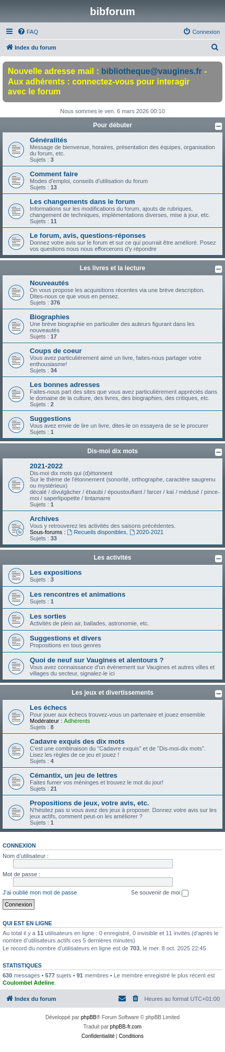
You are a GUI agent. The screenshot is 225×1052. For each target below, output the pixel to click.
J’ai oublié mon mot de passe (40, 892)
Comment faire (54, 174)
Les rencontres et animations (77, 594)
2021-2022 (46, 466)
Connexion (19, 845)
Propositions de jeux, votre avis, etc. (89, 803)
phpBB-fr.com (126, 1027)
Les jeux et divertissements (112, 692)
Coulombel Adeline (28, 983)
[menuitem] (27, 32)
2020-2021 (146, 532)
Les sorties (48, 616)
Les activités (112, 557)
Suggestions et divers (65, 638)
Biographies (49, 317)
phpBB (89, 1017)
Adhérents (77, 721)
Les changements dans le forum (82, 201)
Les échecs (48, 707)
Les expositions (56, 572)
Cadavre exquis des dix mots (77, 741)
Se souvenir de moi (159, 893)
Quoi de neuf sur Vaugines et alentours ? (96, 660)
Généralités (48, 140)
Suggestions (50, 418)
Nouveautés (49, 283)
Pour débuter (112, 125)
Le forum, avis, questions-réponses (88, 235)
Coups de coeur (56, 351)
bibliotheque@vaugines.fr (151, 71)
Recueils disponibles (96, 532)
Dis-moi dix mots (112, 451)
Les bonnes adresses (65, 385)
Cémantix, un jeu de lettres (73, 775)
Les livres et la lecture (112, 268)
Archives (44, 519)
